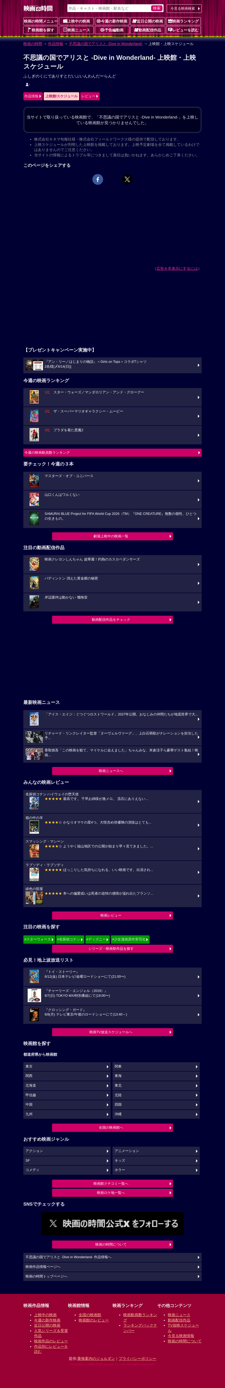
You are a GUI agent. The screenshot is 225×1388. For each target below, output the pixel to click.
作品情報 (55, 44)
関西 (29, 1076)
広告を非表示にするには (177, 268)
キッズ (120, 1160)
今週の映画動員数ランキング (47, 453)
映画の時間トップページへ (46, 1276)
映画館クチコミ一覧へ (110, 1184)
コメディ (32, 1170)
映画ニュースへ (111, 771)
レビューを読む (183, 29)
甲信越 (31, 1095)
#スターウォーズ (37, 939)
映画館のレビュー (94, 1320)
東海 (118, 1076)
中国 (29, 1104)
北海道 (31, 1085)
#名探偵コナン (68, 939)
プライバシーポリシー (137, 1358)
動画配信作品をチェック (111, 620)
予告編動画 (112, 29)
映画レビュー (110, 915)
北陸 (118, 1095)
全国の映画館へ (111, 1127)
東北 (118, 1085)
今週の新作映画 (112, 21)
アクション (34, 1151)
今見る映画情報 (181, 1336)
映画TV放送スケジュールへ (110, 1032)
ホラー (120, 1170)
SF (28, 1160)
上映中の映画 (76, 21)
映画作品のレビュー (51, 1341)
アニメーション (127, 1151)
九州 (29, 1114)
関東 (118, 1066)
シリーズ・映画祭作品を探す (111, 949)
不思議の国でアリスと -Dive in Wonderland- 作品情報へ (68, 1257)
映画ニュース (76, 29)
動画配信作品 (147, 29)
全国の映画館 (90, 1315)
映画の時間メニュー (41, 21)
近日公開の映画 (147, 21)
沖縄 (118, 1114)
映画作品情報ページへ (43, 1267)
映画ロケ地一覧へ (111, 1193)
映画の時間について (111, 1244)
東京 (29, 1066)
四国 (118, 1104)
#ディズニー (96, 939)
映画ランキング (183, 21)
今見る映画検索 (182, 8)
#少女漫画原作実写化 (128, 939)
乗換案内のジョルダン (96, 1358)
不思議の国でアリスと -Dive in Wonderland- (106, 44)
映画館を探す (40, 29)
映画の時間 (32, 44)
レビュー (88, 96)
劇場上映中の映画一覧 (110, 536)
